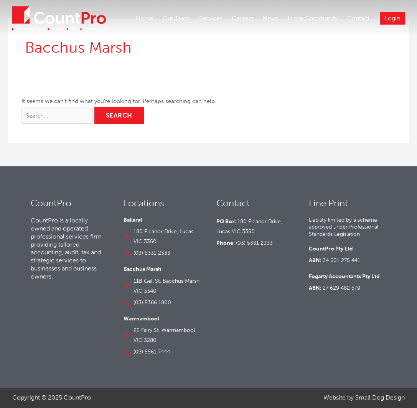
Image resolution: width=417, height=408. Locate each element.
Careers (243, 18)
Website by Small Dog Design (364, 397)
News (271, 18)
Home (144, 18)
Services (211, 18)
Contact (358, 18)
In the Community (313, 18)
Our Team (176, 18)
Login (392, 18)
